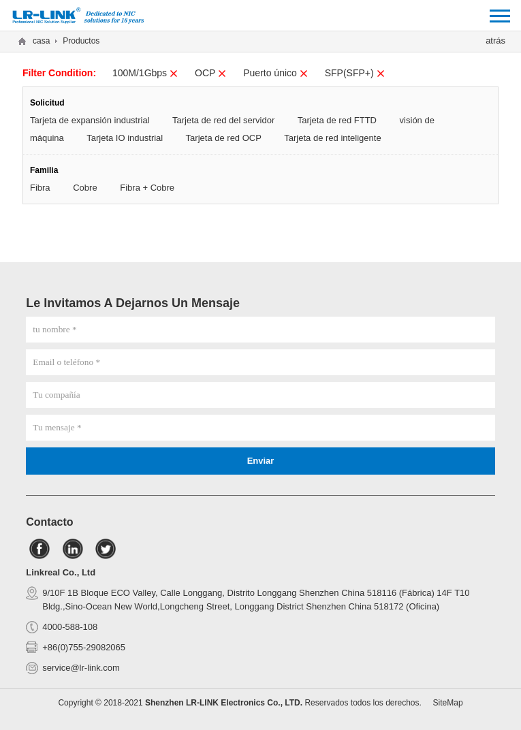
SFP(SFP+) (355, 72)
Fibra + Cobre (147, 187)
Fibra (40, 187)
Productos (81, 41)
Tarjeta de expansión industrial (90, 120)
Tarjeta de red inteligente (332, 138)
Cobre (85, 187)
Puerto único (276, 72)
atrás (495, 40)
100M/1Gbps (145, 72)
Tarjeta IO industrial (124, 138)
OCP (211, 72)
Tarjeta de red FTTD (337, 120)
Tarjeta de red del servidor (223, 120)
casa (41, 41)
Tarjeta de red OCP (224, 138)
